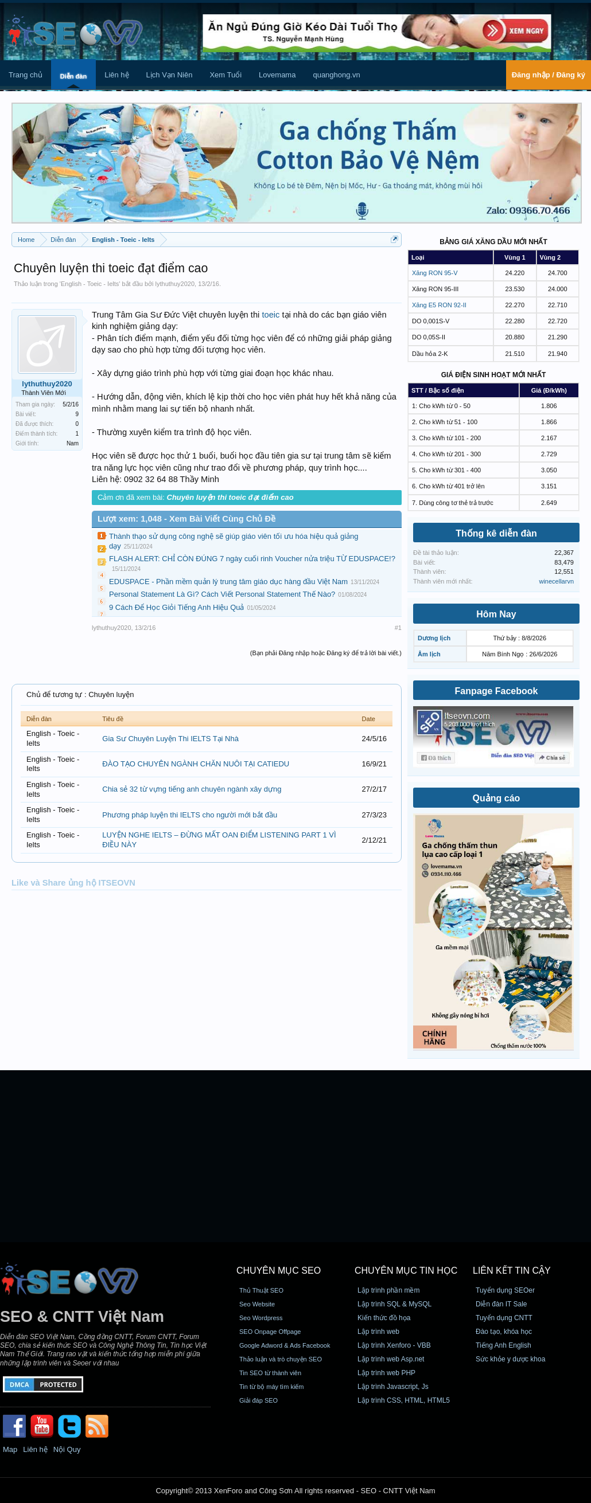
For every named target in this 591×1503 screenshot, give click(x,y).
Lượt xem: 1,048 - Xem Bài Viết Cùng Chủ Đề (186, 518)
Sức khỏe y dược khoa (510, 1359)
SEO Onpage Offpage (270, 1331)
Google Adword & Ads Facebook (284, 1345)
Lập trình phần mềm (388, 1290)
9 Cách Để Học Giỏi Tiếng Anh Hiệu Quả (176, 607)
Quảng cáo (496, 798)
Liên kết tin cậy (512, 1270)
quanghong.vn (336, 75)
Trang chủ (25, 75)
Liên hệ (116, 75)
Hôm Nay (496, 614)
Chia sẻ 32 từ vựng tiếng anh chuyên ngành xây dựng (191, 789)
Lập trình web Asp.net (390, 1359)
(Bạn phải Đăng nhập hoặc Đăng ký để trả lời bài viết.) (326, 652)
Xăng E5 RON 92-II (439, 305)
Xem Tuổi (225, 75)
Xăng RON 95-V (434, 272)
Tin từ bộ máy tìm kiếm (271, 1386)
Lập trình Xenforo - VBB (394, 1345)
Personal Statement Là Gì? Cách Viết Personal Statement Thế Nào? (222, 594)
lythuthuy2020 (175, 283)
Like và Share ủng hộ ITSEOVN (73, 882)
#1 (398, 627)
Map (10, 1449)
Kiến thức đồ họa (383, 1318)
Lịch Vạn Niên (169, 75)
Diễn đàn (73, 76)
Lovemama (277, 75)
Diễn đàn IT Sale (501, 1304)
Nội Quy (67, 1449)
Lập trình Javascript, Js (393, 1387)
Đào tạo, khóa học (504, 1332)
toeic (270, 314)
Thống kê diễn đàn (496, 533)
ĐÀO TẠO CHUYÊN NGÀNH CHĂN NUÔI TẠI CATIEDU (195, 764)
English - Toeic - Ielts (90, 283)
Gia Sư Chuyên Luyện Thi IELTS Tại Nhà (170, 738)
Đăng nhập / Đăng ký (548, 75)
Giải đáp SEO (258, 1400)
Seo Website (257, 1304)
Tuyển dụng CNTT (504, 1318)
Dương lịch (434, 638)
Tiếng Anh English (503, 1345)
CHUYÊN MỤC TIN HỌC (406, 1270)
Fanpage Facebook (496, 691)
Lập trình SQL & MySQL (394, 1304)
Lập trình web (378, 1332)
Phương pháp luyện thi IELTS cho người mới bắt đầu (189, 815)
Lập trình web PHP (386, 1373)
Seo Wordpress (261, 1317)
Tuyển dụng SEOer (505, 1290)
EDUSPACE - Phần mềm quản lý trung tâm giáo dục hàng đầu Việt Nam (228, 581)
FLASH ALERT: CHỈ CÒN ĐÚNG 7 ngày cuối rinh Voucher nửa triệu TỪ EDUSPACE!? (252, 558)
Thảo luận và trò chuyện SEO (280, 1359)
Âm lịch (429, 654)
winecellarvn (556, 581)
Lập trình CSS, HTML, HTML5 (403, 1400)
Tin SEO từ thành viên (270, 1372)
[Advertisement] (295, 1156)
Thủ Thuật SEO (261, 1290)
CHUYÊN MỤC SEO (278, 1270)
